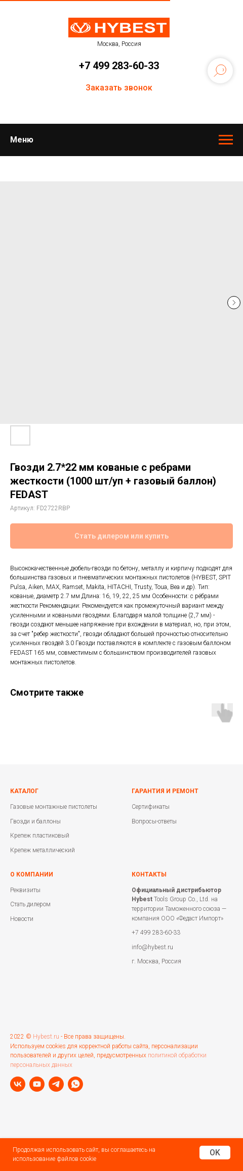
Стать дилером (30, 904)
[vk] (17, 1084)
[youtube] (37, 1084)
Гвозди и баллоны (35, 821)
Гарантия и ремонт (165, 791)
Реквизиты (25, 890)
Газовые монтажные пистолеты (53, 806)
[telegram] (56, 1084)
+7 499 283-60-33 (119, 66)
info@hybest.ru (152, 947)
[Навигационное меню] (226, 140)
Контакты (149, 874)
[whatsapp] (75, 1084)
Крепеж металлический (42, 850)
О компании (31, 874)
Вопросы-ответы (154, 821)
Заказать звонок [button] (119, 87)
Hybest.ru (46, 1036)
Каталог (24, 791)
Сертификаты (151, 806)
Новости (21, 918)
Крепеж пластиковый (39, 835)
